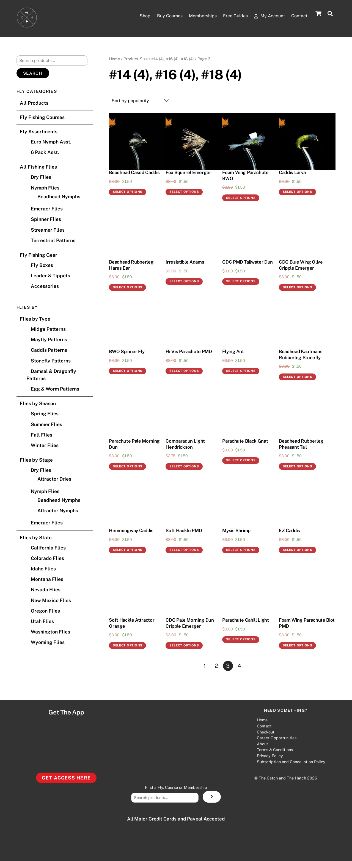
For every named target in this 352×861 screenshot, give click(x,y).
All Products (34, 103)
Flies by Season (38, 404)
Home (114, 58)
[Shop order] (140, 101)
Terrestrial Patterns (53, 240)
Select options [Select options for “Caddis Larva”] (297, 192)
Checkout (265, 732)
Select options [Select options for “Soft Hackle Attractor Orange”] (127, 646)
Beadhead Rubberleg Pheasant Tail (301, 444)
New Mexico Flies (51, 600)
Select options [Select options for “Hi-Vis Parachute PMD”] (184, 371)
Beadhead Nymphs (58, 196)
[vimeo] (202, 766)
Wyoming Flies (48, 642)
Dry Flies (41, 177)
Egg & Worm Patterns (55, 389)
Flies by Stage (36, 460)
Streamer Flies (48, 230)
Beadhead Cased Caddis (134, 172)
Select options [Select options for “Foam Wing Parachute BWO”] (241, 198)
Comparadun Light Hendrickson (185, 444)
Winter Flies (45, 445)
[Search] (212, 797)
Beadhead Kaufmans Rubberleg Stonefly (300, 355)
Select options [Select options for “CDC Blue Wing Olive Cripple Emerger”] (297, 287)
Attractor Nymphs (57, 511)
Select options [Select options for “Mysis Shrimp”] (241, 550)
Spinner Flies (46, 219)
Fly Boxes (42, 265)
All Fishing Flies (38, 167)
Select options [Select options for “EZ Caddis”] (297, 550)
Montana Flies (47, 579)
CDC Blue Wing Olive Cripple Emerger (301, 265)
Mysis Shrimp (236, 531)
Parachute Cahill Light (245, 620)
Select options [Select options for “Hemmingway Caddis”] (127, 550)
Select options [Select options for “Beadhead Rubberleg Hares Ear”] (127, 287)
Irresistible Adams (185, 262)
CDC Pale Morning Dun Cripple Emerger (190, 623)
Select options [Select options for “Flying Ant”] (241, 371)
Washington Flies (50, 632)
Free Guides (221, 16)
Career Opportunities (276, 738)
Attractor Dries (54, 479)
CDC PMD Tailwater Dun (247, 262)
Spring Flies (45, 414)
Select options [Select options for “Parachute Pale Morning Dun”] (127, 467)
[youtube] (161, 766)
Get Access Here (66, 778)
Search (32, 73)
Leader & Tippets (50, 276)
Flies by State (36, 537)
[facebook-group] (175, 766)
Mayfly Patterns (49, 340)
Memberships (179, 16)
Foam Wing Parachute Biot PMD (307, 623)
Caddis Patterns (49, 350)
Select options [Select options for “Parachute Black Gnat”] (241, 460)
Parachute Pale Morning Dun (134, 444)
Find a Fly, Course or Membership (176, 787)
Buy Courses (136, 16)
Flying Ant (233, 351)
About (262, 743)
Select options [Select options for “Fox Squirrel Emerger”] (184, 192)
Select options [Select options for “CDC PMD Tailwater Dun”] (241, 281)
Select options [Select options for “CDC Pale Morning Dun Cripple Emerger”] (184, 646)
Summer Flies (46, 424)
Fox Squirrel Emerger (188, 172)
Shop (102, 16)
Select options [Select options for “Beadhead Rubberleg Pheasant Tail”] (297, 467)
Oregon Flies (45, 611)
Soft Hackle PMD (184, 531)
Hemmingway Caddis (131, 531)
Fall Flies (41, 435)
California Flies (48, 548)
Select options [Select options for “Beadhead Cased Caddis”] (127, 192)
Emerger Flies (47, 209)
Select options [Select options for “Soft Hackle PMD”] (184, 550)
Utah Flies (42, 621)
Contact (299, 16)
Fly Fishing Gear (38, 255)
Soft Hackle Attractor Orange (131, 623)
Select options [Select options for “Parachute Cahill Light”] (241, 639)
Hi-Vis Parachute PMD (189, 351)
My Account (265, 16)
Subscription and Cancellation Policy (291, 761)
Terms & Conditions (275, 750)
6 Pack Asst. (45, 152)
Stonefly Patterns (51, 361)
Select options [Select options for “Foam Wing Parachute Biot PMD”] (297, 646)
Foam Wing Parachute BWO (245, 176)
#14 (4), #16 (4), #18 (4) (172, 58)
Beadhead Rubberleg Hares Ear (131, 265)
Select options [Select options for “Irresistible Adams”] (184, 281)
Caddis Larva (292, 172)
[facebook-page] (188, 766)
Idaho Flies (43, 569)
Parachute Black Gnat (245, 441)
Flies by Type (35, 319)
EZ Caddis (289, 531)
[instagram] (148, 766)
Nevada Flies (46, 590)
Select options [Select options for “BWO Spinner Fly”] (127, 371)
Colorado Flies (47, 558)
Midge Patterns (48, 329)
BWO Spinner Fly (126, 351)
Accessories (45, 286)
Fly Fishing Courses (42, 117)
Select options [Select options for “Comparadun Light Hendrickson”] (184, 467)
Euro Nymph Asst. (51, 142)
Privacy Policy (270, 756)
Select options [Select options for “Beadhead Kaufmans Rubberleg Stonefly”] (297, 377)
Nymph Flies (45, 188)
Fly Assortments (38, 132)
